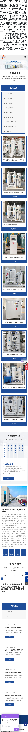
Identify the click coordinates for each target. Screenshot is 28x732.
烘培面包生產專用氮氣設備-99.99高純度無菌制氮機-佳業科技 (14, 355)
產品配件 (8, 131)
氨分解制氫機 (9, 103)
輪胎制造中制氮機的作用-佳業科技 (14, 650)
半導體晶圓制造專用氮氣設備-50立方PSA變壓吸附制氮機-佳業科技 (14, 225)
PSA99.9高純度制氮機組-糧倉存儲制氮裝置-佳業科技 (14, 387)
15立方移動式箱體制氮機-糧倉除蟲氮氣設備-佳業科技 (14, 323)
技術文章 (9, 616)
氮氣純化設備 (9, 108)
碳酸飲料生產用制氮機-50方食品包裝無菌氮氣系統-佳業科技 (14, 420)
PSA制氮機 (9, 94)
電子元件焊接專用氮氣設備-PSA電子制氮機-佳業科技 (14, 160)
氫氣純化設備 (9, 117)
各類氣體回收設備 (11, 126)
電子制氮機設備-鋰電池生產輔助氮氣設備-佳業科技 (14, 193)
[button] (2, 578)
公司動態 (9, 611)
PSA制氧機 (9, 98)
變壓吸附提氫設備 (11, 121)
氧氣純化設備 (9, 112)
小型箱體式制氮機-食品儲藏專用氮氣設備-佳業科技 (14, 258)
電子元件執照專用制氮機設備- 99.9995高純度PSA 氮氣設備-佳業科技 (14, 290)
